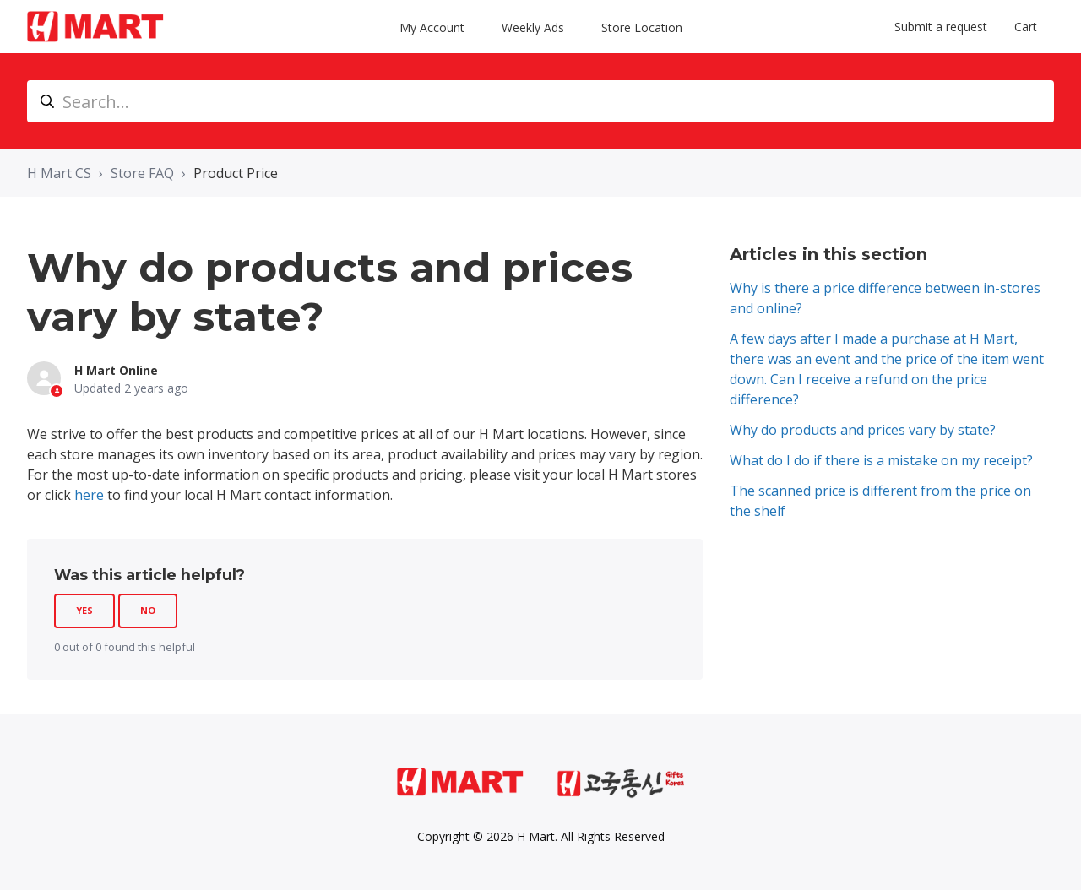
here (89, 495)
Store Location (641, 27)
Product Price (235, 173)
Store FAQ (142, 173)
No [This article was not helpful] (147, 610)
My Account (433, 27)
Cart (1025, 27)
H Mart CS (59, 173)
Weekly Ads (535, 27)
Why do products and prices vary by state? (863, 430)
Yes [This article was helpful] (84, 610)
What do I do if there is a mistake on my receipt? (881, 460)
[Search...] (540, 101)
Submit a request (940, 27)
